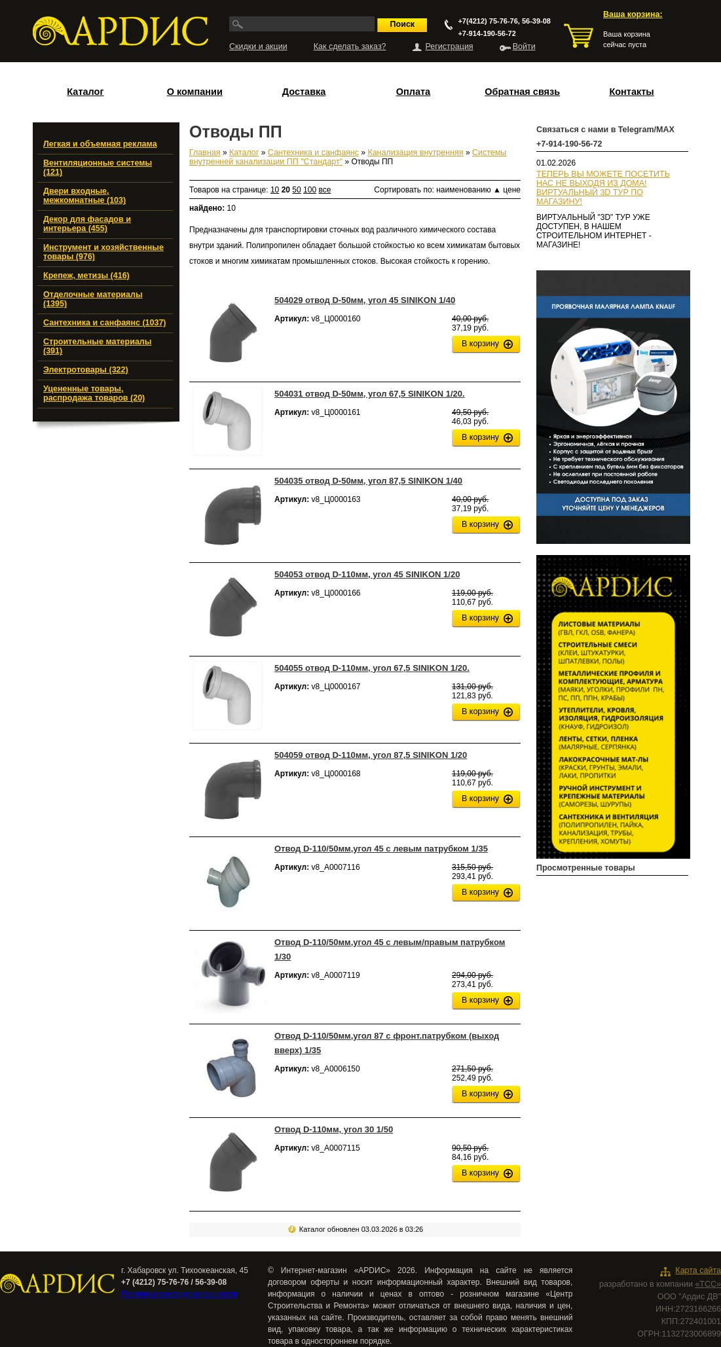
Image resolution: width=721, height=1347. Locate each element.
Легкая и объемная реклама (100, 144)
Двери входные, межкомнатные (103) (84, 196)
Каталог (85, 91)
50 (296, 189)
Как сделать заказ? (350, 46)
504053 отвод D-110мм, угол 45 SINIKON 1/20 (367, 574)
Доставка (304, 91)
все (324, 189)
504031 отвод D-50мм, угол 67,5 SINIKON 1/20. (369, 394)
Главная (205, 152)
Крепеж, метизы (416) (86, 275)
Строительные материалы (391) (97, 346)
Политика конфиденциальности (179, 1294)
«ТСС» (708, 1284)
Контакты (631, 91)
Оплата (413, 91)
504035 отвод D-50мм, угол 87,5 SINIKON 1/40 (368, 481)
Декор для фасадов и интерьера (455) (87, 224)
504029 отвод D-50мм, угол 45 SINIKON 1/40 (364, 300)
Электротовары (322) (85, 369)
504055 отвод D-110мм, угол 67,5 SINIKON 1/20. (372, 668)
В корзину (480, 343)
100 (309, 189)
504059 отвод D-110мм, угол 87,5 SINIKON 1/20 (370, 755)
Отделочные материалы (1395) (93, 299)
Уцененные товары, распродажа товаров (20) (94, 393)
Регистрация (449, 46)
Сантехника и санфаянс (313, 152)
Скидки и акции (258, 46)
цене (512, 189)
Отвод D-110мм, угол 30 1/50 (333, 1129)
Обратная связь (522, 91)
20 (286, 189)
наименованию (468, 189)
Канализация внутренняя (415, 152)
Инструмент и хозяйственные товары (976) (103, 252)
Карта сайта (698, 1270)
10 (274, 189)
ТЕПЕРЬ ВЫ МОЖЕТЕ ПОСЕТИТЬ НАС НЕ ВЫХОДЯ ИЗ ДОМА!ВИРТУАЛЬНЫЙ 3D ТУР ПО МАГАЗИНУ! (603, 188)
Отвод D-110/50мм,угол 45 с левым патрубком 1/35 (381, 848)
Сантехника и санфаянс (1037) (104, 322)
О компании (195, 91)
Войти (524, 46)
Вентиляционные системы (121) (97, 167)
